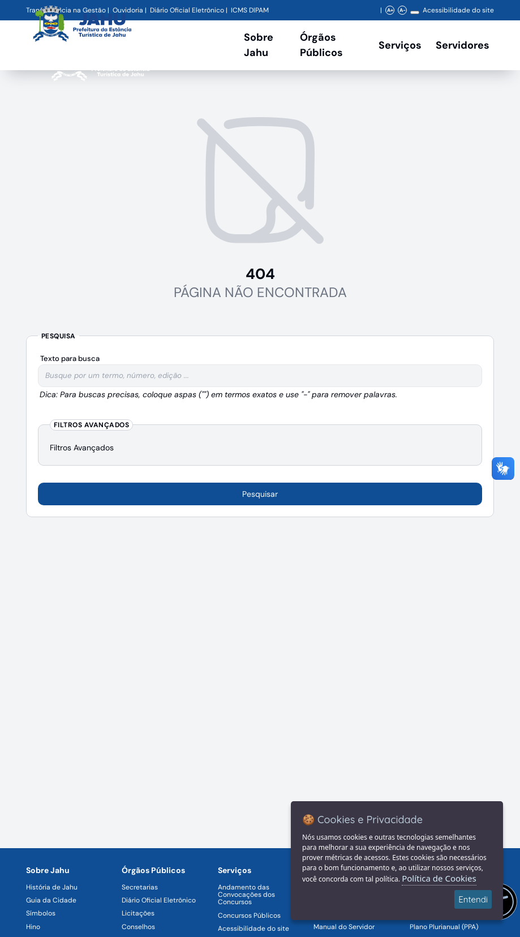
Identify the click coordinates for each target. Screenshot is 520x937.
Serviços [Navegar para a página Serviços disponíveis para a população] (400, 45)
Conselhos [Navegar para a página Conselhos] (138, 926)
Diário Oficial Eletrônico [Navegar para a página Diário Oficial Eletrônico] (159, 900)
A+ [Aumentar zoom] (390, 10)
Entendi (473, 899)
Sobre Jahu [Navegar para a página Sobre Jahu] (258, 45)
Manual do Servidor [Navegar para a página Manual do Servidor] (344, 926)
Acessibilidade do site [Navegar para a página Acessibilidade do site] (458, 10)
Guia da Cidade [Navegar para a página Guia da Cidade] (51, 900)
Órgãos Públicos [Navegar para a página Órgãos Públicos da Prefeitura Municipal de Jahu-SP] (153, 870)
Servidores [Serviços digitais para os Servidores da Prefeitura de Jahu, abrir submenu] (462, 45)
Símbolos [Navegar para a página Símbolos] (40, 913)
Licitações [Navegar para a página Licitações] (138, 913)
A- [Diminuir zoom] (402, 10)
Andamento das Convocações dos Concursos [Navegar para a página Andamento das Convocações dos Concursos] (246, 894)
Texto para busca (70, 358)
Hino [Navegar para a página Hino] (33, 926)
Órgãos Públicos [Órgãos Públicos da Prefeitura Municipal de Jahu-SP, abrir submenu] (321, 45)
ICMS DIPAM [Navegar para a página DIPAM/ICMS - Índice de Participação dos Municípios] (250, 10)
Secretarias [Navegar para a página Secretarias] (140, 887)
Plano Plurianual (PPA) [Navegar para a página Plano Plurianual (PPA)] (444, 926)
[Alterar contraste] (414, 12)
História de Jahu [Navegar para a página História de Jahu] (52, 887)
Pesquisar (260, 494)
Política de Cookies (439, 878)
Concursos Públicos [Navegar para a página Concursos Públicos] (249, 915)
